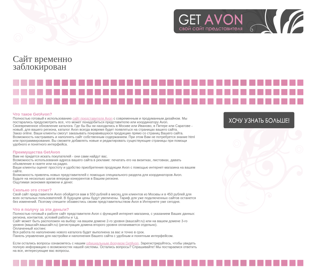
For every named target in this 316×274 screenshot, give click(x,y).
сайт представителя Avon (93, 118)
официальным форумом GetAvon (112, 243)
